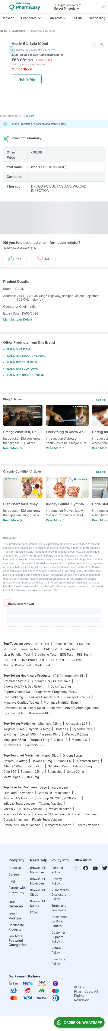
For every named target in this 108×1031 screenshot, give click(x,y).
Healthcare (28, 18)
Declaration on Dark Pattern (59, 921)
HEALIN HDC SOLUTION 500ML (25, 355)
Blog (12, 881)
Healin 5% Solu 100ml (43, 30)
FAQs (33, 912)
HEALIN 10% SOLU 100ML (22, 368)
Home (3, 30)
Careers (14, 874)
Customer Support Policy (58, 937)
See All (100, 399)
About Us (15, 868)
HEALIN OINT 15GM (18, 349)
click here (31, 590)
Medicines (18, 30)
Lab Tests (55, 18)
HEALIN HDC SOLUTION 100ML (25, 375)
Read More (28, 116)
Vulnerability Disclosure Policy (60, 894)
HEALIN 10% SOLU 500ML (22, 362)
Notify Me (27, 79)
